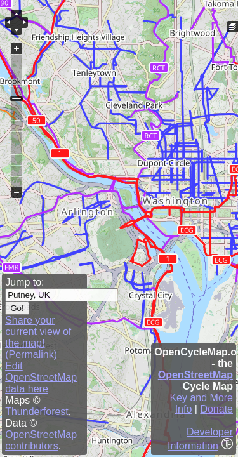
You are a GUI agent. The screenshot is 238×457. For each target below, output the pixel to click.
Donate (216, 409)
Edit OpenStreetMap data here (41, 377)
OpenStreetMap (195, 374)
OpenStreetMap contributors (41, 440)
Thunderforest (37, 411)
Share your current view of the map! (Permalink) (38, 337)
